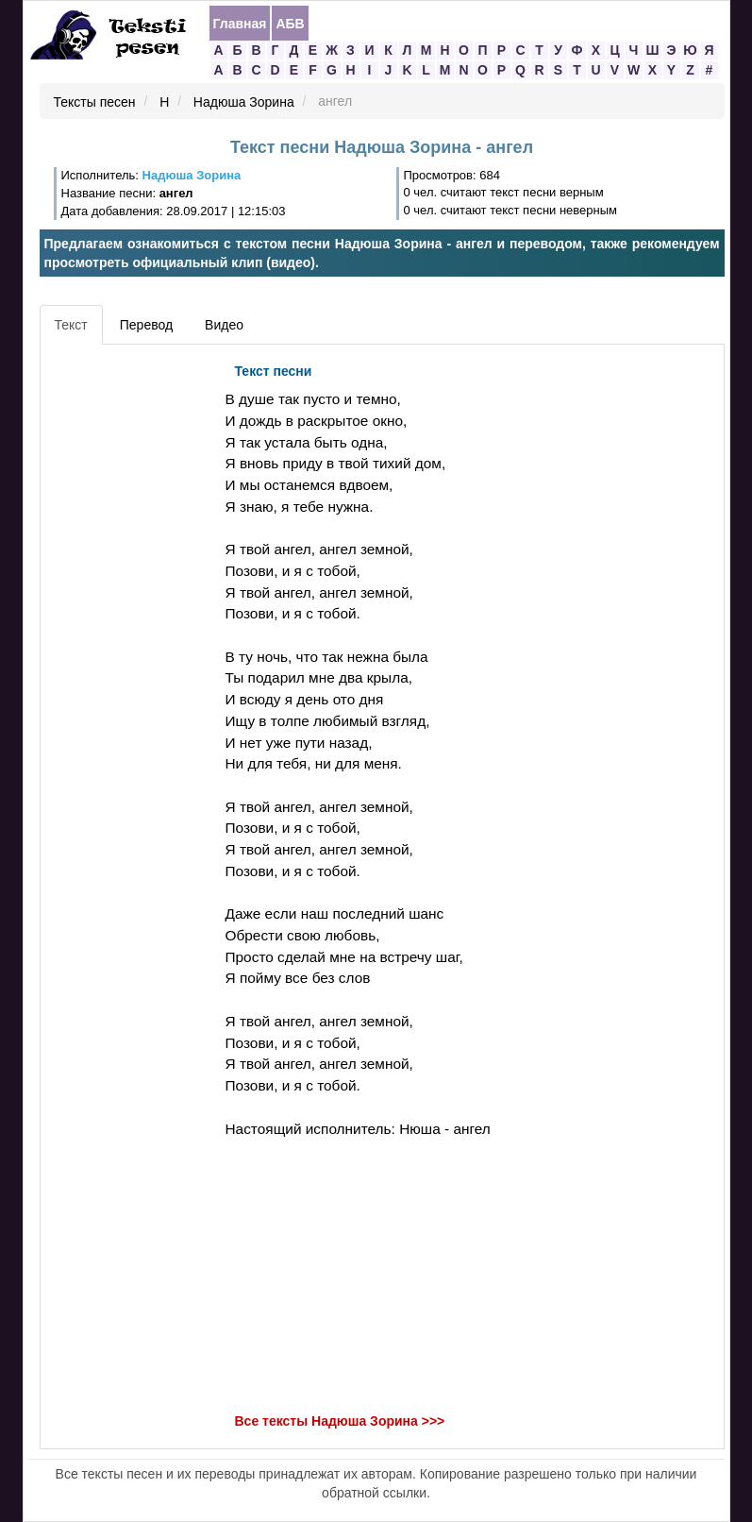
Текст (71, 324)
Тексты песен (95, 102)
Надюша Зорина (243, 102)
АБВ (290, 23)
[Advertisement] (130, 637)
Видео (224, 324)
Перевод (146, 324)
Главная (240, 23)
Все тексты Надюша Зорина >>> (340, 1421)
